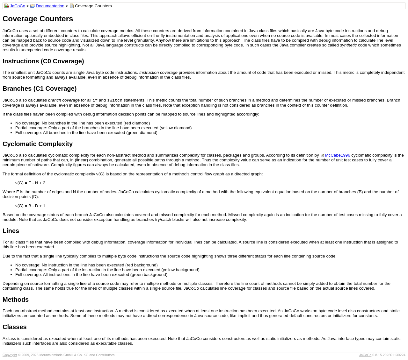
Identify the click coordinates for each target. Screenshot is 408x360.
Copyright (10, 355)
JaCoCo (17, 6)
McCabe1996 (337, 155)
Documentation (50, 6)
